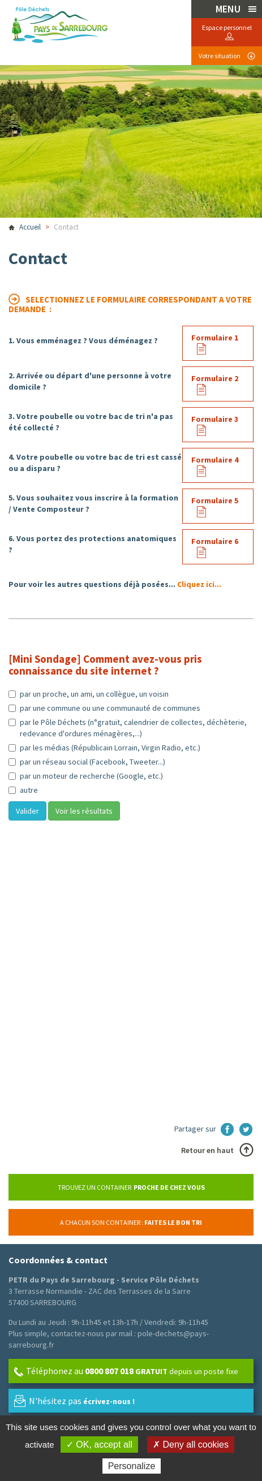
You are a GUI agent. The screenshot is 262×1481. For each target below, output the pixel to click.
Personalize (132, 1466)
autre (23, 790)
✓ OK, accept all (99, 1444)
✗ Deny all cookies (191, 1444)
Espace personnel (227, 27)
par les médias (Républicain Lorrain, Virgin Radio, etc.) (104, 747)
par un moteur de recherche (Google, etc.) (85, 776)
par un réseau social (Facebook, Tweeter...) (86, 762)
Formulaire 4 (214, 460)
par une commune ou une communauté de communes (104, 708)
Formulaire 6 (214, 541)
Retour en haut (207, 1150)
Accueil (30, 227)
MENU (229, 8)
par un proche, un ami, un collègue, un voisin (88, 694)
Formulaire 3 (214, 419)
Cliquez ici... (199, 584)
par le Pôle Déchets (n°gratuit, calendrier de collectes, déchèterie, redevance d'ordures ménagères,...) (127, 728)
